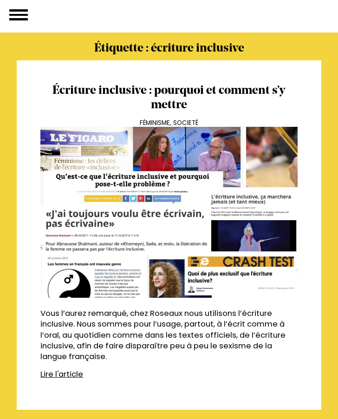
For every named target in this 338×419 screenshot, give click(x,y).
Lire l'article (61, 374)
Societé (185, 122)
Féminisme (155, 122)
